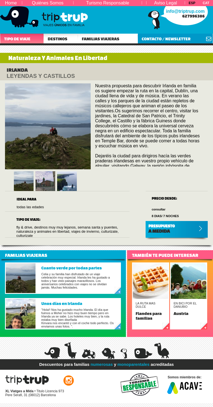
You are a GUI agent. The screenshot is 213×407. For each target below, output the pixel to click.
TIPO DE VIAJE (17, 38)
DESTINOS (57, 38)
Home (11, 3)
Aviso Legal (165, 3)
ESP (192, 3)
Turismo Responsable (107, 3)
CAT (206, 3)
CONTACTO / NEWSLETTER (166, 38)
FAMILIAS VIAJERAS (100, 38)
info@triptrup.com (185, 11)
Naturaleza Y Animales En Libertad (57, 57)
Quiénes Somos (48, 3)
